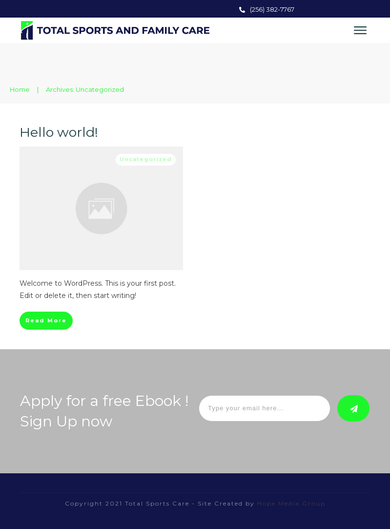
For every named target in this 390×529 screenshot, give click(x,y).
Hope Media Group (290, 503)
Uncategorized (146, 159)
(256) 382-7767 (272, 9)
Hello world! (59, 132)
